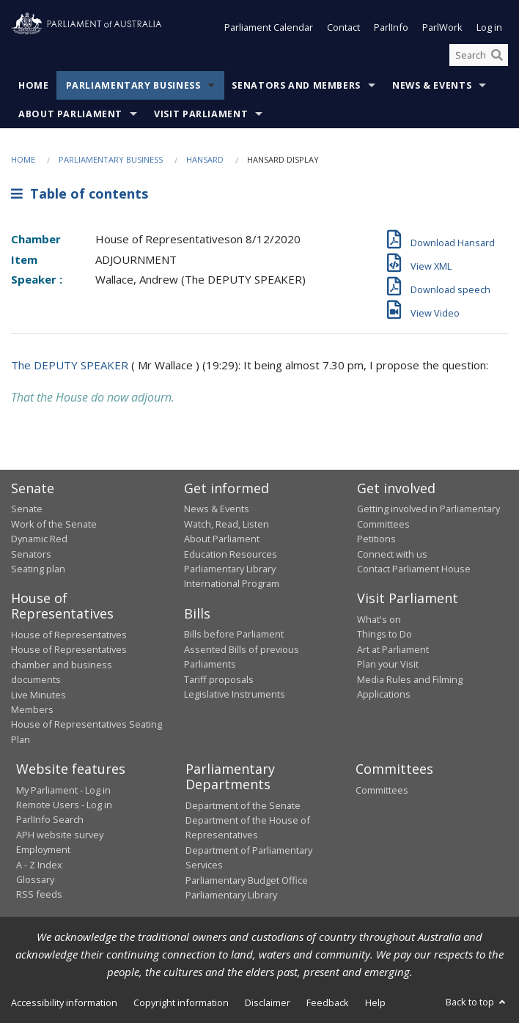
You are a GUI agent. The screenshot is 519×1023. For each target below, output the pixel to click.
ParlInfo (391, 27)
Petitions (376, 539)
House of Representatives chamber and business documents (69, 665)
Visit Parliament (201, 114)
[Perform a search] (497, 55)
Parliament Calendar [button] (268, 27)
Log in (489, 27)
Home (33, 86)
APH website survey (59, 834)
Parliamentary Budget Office (246, 880)
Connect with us (392, 554)
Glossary (35, 879)
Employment (43, 850)
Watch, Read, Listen (226, 524)
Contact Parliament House (414, 568)
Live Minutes (38, 694)
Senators (31, 554)
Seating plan (38, 568)
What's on (379, 619)
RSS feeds (39, 894)
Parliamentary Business (133, 86)
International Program (231, 584)
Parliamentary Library (230, 568)
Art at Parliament (393, 649)
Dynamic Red (39, 539)
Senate (27, 509)
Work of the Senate (54, 524)
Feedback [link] (327, 1003)
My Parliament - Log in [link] (63, 790)
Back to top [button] (477, 1002)
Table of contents (79, 193)
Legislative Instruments (234, 694)
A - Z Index (39, 864)
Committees (382, 790)
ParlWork (442, 27)
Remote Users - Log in (64, 804)
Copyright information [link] (181, 1003)
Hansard (205, 160)
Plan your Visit (388, 664)
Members (32, 709)
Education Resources (230, 554)
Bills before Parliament (234, 634)
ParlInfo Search (50, 820)
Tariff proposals (219, 679)
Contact (343, 27)
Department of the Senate (243, 805)
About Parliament (70, 114)
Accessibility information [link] (64, 1003)
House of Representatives (69, 634)
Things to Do (384, 634)
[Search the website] (478, 55)
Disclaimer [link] (267, 1003)
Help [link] (375, 1003)
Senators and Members (296, 86)
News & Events (431, 86)
